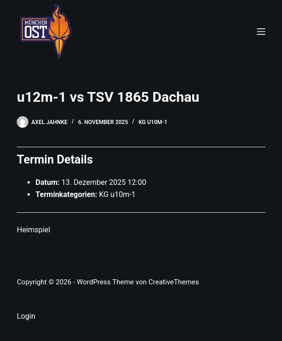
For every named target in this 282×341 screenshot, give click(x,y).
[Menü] (261, 31)
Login (26, 316)
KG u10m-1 (153, 122)
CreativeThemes (173, 282)
